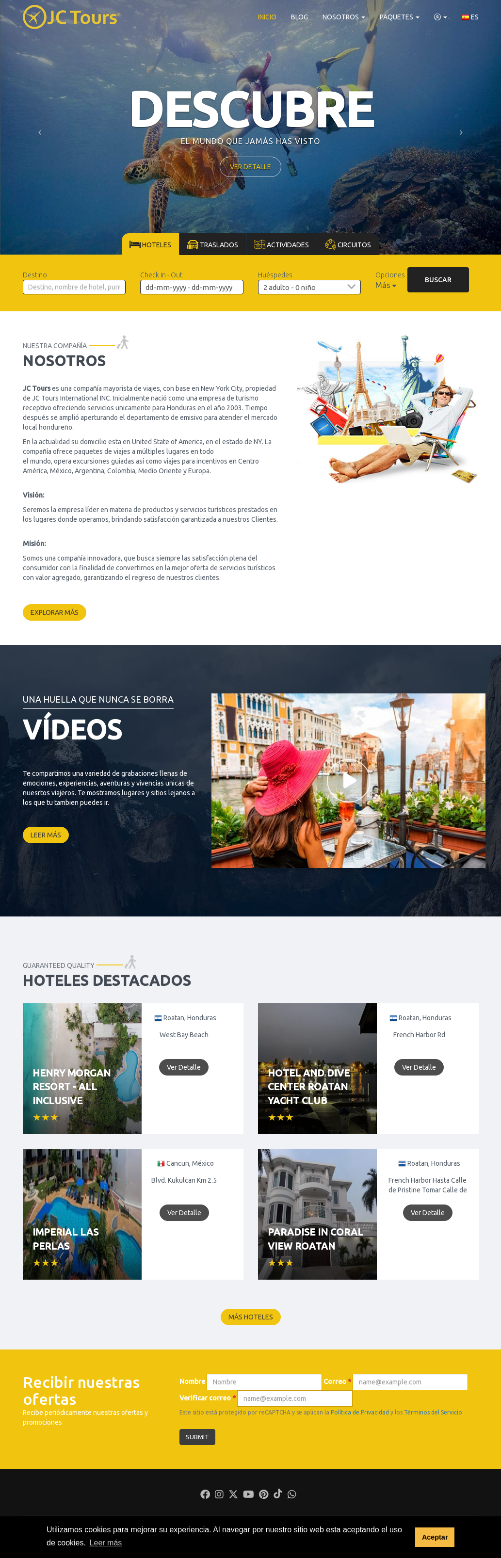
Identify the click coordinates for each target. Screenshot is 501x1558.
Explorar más (55, 612)
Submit (197, 1436)
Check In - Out (161, 275)
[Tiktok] (278, 1495)
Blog (299, 17)
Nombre (192, 1381)
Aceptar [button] (435, 1537)
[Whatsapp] (292, 1495)
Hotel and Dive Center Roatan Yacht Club (309, 1086)
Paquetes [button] (400, 17)
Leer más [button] (106, 1543)
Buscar (438, 280)
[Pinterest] (263, 1495)
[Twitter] (233, 1495)
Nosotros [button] (344, 17)
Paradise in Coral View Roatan (315, 1239)
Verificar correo (207, 1398)
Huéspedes (275, 275)
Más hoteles (250, 1317)
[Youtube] (248, 1495)
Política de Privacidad (360, 1412)
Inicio (267, 17)
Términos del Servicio (433, 1412)
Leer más (46, 835)
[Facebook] (205, 1495)
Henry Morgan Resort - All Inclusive (71, 1086)
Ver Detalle (184, 1067)
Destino (35, 275)
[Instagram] (219, 1495)
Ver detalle (250, 167)
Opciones (390, 275)
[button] (440, 17)
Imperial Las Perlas (65, 1239)
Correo (337, 1381)
